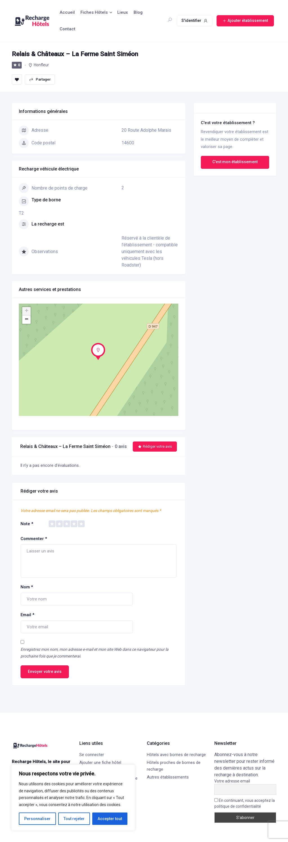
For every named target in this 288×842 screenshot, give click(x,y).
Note (27, 523)
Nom (27, 587)
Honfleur (41, 65)
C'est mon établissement (235, 162)
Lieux (122, 12)
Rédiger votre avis (155, 446)
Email (27, 614)
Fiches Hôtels (94, 12)
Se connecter (91, 754)
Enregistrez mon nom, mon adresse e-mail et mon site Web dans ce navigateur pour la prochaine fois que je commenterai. (94, 653)
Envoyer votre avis (45, 671)
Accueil (67, 12)
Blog (138, 12)
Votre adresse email (232, 781)
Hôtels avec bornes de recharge (176, 754)
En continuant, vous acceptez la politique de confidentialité (244, 803)
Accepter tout (110, 818)
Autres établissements (168, 777)
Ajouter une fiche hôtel (100, 762)
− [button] (26, 319)
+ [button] (26, 311)
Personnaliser (37, 818)
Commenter (34, 538)
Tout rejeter (74, 818)
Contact (67, 28)
